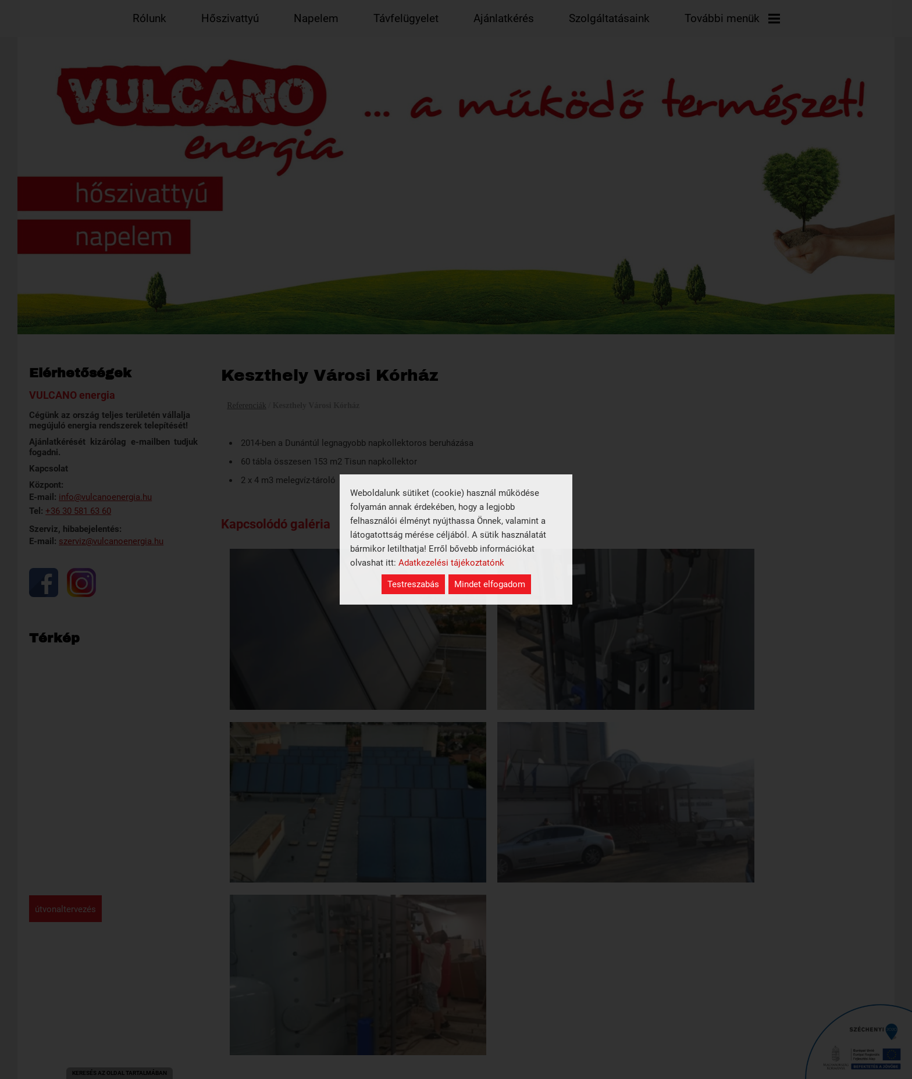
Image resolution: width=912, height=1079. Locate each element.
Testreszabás (413, 584)
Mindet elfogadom (489, 584)
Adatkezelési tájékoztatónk (451, 563)
